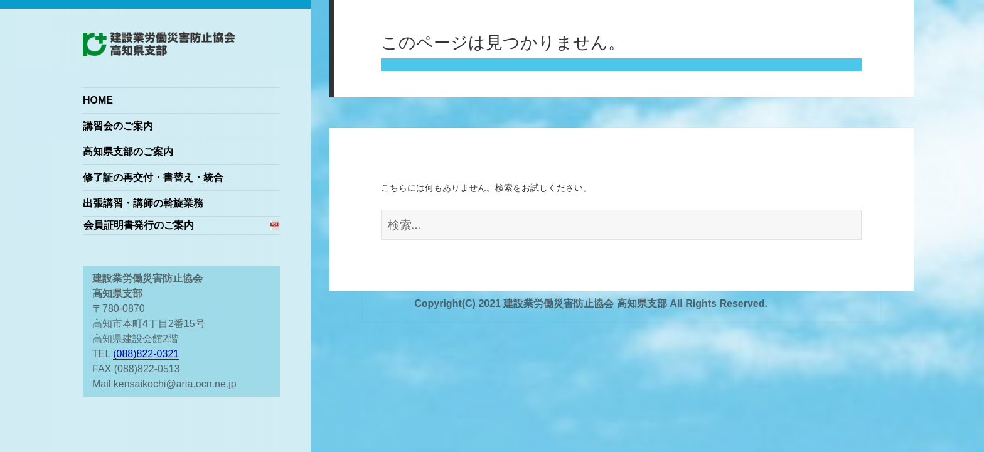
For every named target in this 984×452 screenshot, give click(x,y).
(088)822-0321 (146, 353)
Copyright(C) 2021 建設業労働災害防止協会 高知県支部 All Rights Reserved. (590, 303)
